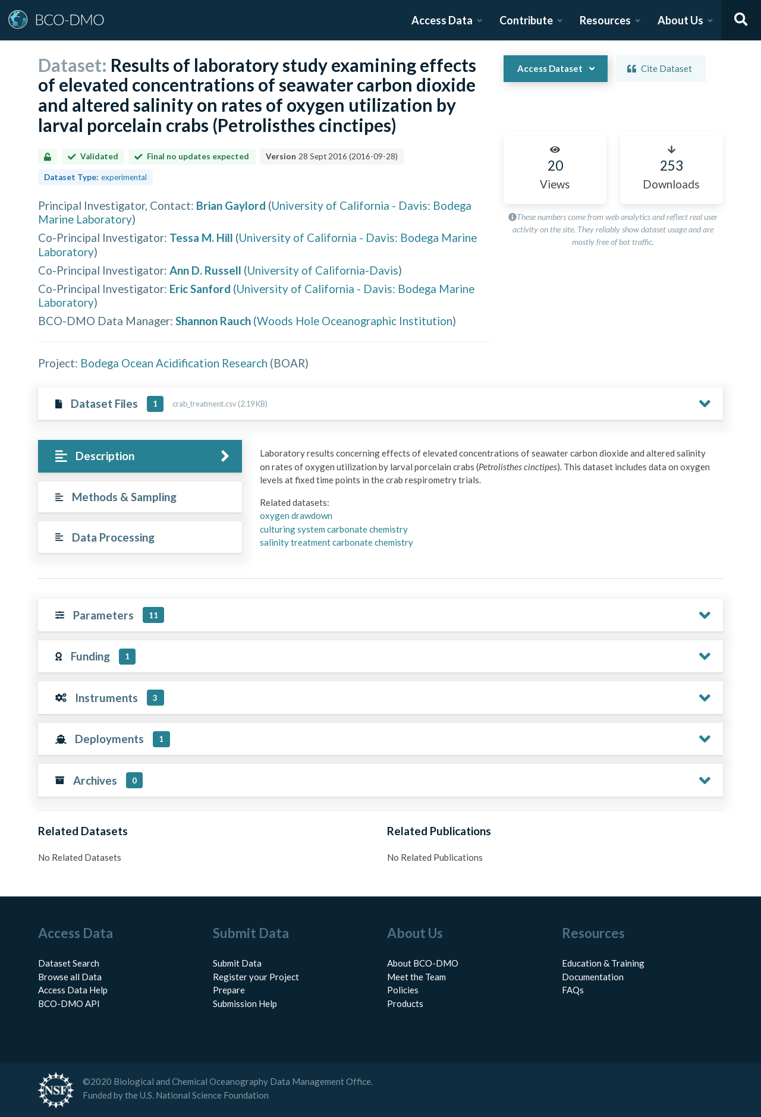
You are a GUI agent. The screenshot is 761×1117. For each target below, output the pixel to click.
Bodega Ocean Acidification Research (174, 363)
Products (405, 1003)
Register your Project (256, 976)
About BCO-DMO (422, 963)
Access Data (442, 20)
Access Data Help (73, 989)
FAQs (573, 989)
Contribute (526, 20)
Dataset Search (68, 963)
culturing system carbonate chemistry (334, 529)
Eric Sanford (200, 288)
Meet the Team (416, 976)
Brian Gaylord (231, 205)
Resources (605, 20)
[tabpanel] (488, 502)
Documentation (593, 976)
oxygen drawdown (296, 515)
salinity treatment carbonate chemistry (336, 542)
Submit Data (237, 963)
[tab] (140, 456)
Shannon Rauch (213, 321)
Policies (403, 989)
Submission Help (245, 1003)
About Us (680, 20)
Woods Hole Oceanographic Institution (354, 321)
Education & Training (603, 963)
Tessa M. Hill (201, 237)
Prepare (229, 989)
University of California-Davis (322, 270)
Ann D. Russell (205, 270)
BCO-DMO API (69, 1003)
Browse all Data (70, 976)
